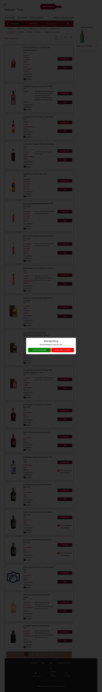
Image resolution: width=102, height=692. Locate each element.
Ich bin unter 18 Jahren (62, 350)
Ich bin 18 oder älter (39, 350)
